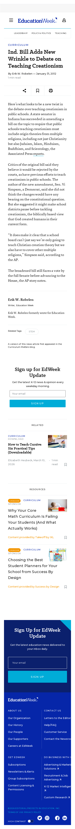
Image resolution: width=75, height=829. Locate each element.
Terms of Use (15, 812)
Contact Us (52, 710)
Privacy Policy (32, 812)
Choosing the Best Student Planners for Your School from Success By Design (32, 569)
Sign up (37, 676)
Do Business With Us (59, 757)
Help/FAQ (50, 725)
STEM (32, 331)
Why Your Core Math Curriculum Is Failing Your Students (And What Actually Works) (33, 519)
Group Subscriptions (21, 778)
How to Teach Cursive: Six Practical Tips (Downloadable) (25, 448)
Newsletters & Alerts (21, 771)
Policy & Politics (41, 33)
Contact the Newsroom (59, 738)
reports (38, 153)
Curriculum (18, 44)
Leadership (21, 33)
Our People (15, 731)
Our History (15, 725)
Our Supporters (18, 738)
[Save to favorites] (37, 91)
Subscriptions (17, 764)
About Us (14, 710)
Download (16, 439)
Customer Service (55, 731)
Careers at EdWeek (20, 745)
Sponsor (14, 504)
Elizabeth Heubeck (20, 460)
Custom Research (57, 797)
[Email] (37, 663)
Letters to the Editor (57, 718)
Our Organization (19, 718)
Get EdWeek (16, 757)
